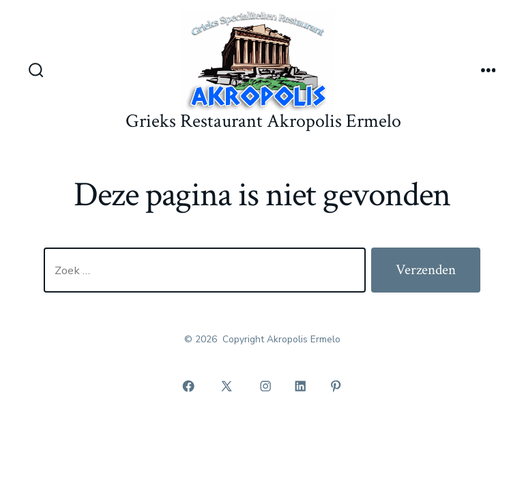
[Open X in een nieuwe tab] (226, 386)
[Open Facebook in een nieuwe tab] (188, 386)
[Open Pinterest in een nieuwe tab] (335, 386)
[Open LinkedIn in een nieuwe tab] (301, 386)
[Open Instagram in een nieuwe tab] (265, 386)
